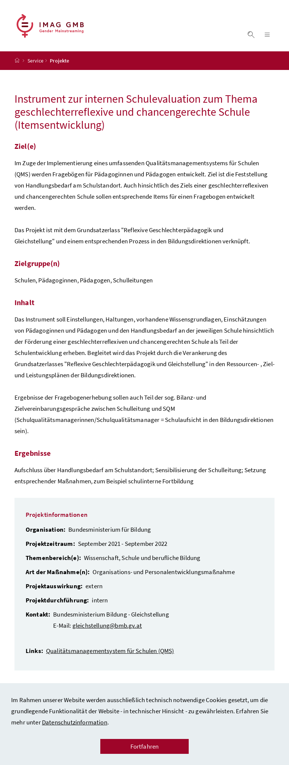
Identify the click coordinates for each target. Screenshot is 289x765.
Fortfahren (144, 746)
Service (35, 60)
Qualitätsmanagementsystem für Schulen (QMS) (110, 651)
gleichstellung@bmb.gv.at (107, 625)
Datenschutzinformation (74, 722)
